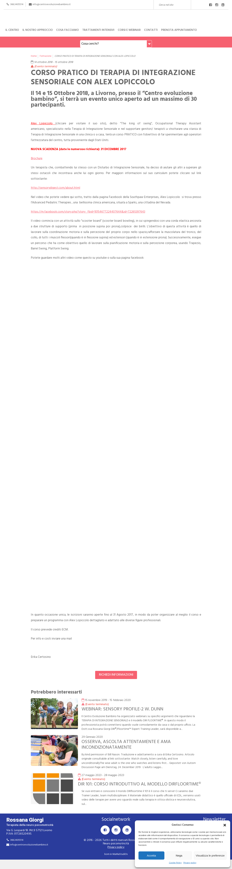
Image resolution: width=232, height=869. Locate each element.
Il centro (12, 30)
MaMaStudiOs (120, 860)
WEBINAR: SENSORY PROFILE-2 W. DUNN (123, 709)
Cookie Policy (175, 862)
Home (34, 56)
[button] (225, 825)
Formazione (45, 56)
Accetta (151, 855)
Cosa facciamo (67, 30)
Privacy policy (189, 862)
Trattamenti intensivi (98, 30)
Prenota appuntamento (179, 30)
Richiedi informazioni (116, 674)
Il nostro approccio (37, 30)
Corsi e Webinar (129, 30)
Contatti (151, 30)
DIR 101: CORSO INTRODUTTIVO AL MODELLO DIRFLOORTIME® (123, 787)
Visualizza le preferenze (210, 855)
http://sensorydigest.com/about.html (55, 187)
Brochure (36, 158)
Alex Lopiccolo (43, 123)
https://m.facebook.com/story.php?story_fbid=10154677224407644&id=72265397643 (88, 211)
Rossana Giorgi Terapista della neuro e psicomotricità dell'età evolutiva (116, 16)
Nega (179, 855)
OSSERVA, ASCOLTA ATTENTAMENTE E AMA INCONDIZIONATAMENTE (127, 744)
